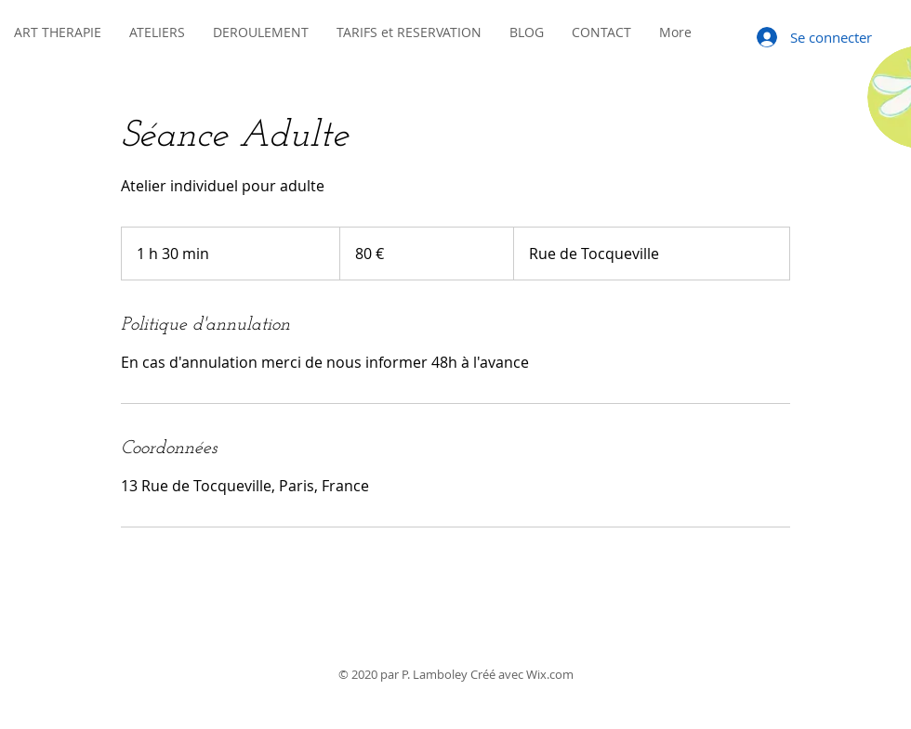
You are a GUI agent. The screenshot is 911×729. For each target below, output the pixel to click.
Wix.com (550, 674)
